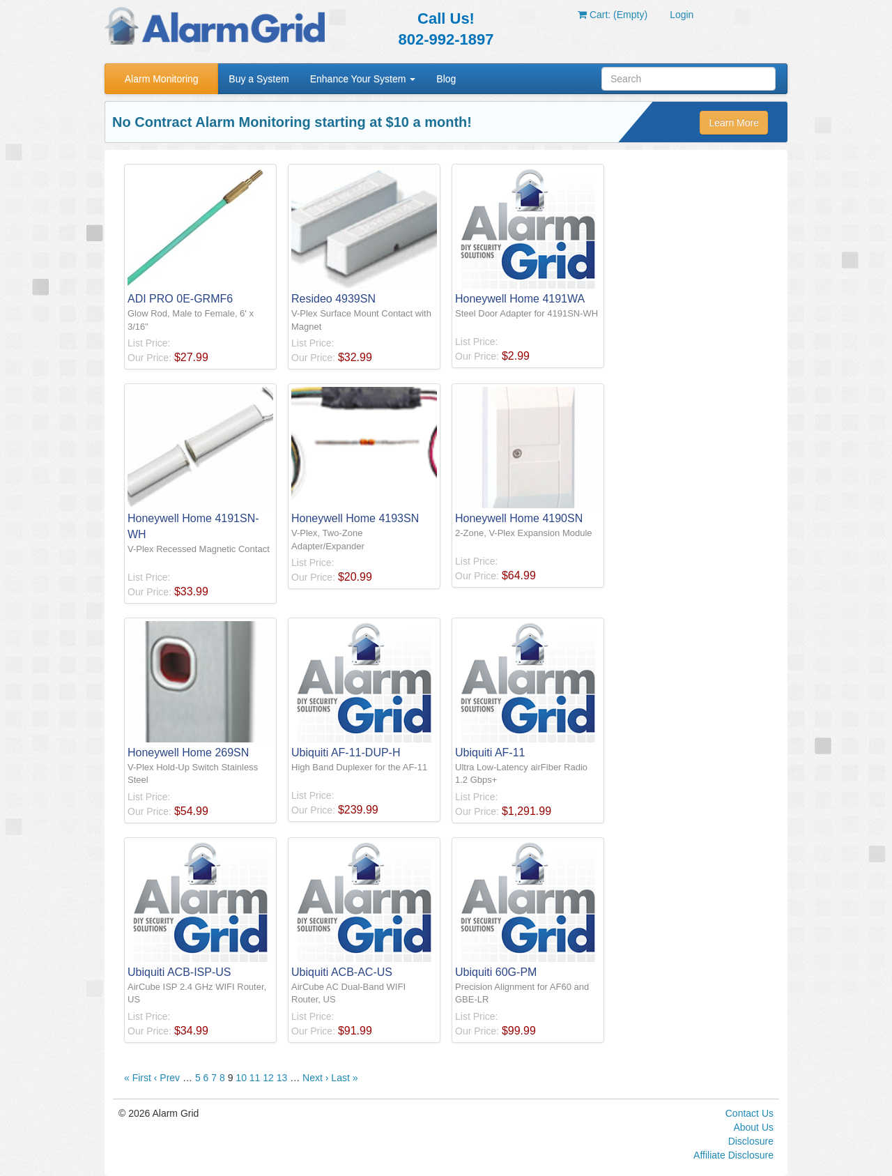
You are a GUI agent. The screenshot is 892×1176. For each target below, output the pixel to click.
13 (282, 1077)
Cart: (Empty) (612, 14)
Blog (446, 78)
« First (137, 1077)
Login (681, 14)
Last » (344, 1077)
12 (268, 1077)
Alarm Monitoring (162, 78)
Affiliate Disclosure (733, 1155)
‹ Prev (167, 1077)
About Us (753, 1127)
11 (255, 1077)
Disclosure (751, 1141)
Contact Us (749, 1113)
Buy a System (259, 78)
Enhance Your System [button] (363, 78)
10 (241, 1077)
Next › (315, 1077)
